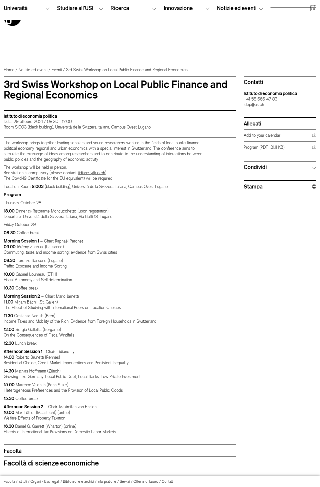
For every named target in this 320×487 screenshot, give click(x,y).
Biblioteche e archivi (78, 481)
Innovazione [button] (187, 52)
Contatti (168, 481)
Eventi (57, 69)
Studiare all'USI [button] (80, 52)
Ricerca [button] (133, 52)
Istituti (22, 481)
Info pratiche (107, 481)
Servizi (125, 481)
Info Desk (224, 16)
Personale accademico (288, 26)
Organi (35, 481)
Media (275, 31)
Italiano (169, 11)
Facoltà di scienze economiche (51, 463)
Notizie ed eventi (33, 69)
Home (9, 69)
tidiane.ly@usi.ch (91, 173)
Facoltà (9, 481)
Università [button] (27, 52)
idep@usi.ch (254, 104)
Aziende (276, 36)
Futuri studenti (281, 11)
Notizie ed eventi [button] (240, 52)
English (169, 16)
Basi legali (52, 481)
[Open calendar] (313, 52)
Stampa (280, 187)
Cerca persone (228, 11)
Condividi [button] (255, 167)
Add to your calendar (262, 135)
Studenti (276, 16)
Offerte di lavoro (146, 481)
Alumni (275, 21)
